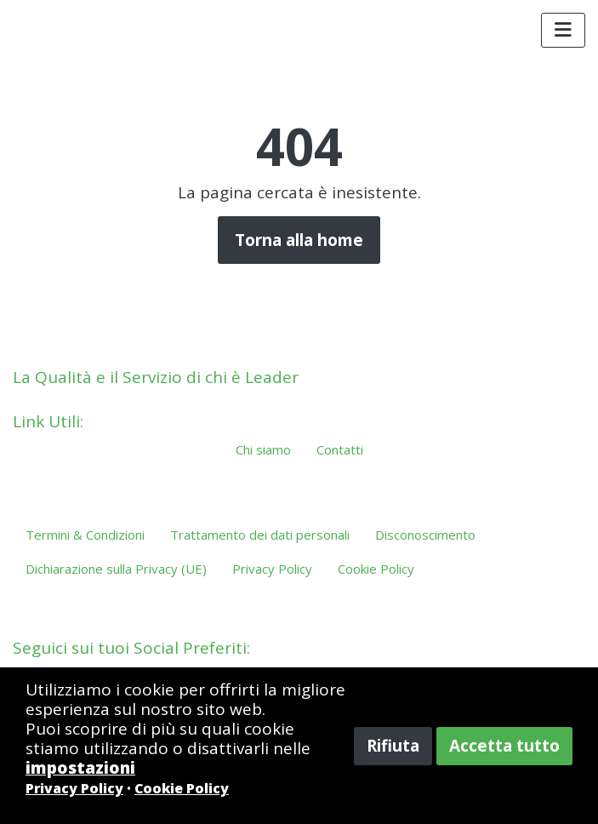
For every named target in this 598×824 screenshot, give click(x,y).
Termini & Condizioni (85, 534)
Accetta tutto (504, 746)
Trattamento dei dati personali (260, 534)
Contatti (339, 449)
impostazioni (80, 768)
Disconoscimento (425, 534)
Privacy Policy (272, 568)
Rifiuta (393, 746)
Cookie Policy (376, 568)
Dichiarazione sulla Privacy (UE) (116, 568)
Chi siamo (263, 449)
